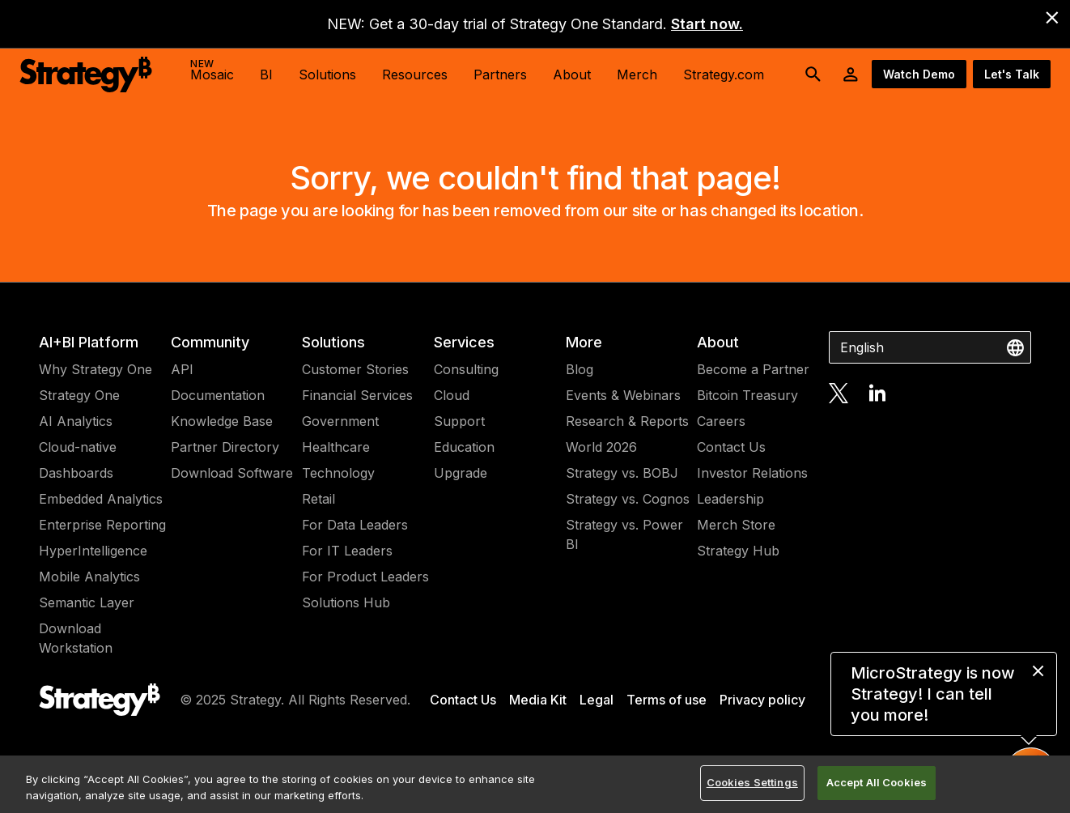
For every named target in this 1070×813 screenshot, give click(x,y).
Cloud (451, 395)
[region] (535, 784)
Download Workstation (76, 638)
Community (210, 342)
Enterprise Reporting (102, 525)
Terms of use (666, 700)
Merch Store (736, 525)
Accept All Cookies (876, 782)
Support (459, 421)
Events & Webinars (623, 395)
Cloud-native (78, 447)
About (718, 342)
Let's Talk (1011, 74)
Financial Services (357, 395)
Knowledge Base (222, 421)
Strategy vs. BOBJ (622, 473)
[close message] (1038, 671)
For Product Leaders (365, 576)
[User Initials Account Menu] (850, 74)
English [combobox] (862, 347)
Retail (318, 499)
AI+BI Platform (88, 342)
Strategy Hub (738, 551)
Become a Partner (753, 369)
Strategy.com (723, 74)
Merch (637, 74)
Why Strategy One (95, 369)
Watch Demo (919, 74)
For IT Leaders (347, 551)
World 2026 (601, 447)
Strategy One (79, 395)
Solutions (333, 342)
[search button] (813, 74)
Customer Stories (355, 369)
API (182, 369)
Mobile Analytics (89, 576)
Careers (721, 421)
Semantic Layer (86, 602)
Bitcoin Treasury (747, 395)
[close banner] (1052, 17)
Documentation (218, 395)
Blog (579, 369)
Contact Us (731, 447)
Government (340, 421)
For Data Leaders (355, 525)
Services (464, 342)
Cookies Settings (752, 782)
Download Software (232, 473)
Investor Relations (752, 473)
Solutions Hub (346, 602)
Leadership (730, 499)
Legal (597, 700)
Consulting (466, 369)
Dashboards (76, 473)
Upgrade (460, 473)
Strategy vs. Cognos (628, 499)
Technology (338, 473)
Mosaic (212, 70)
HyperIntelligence (93, 551)
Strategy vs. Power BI (624, 534)
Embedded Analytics (101, 499)
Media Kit (538, 700)
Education (464, 447)
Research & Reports (627, 421)
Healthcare (336, 447)
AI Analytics (76, 421)
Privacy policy (762, 700)
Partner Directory (225, 447)
